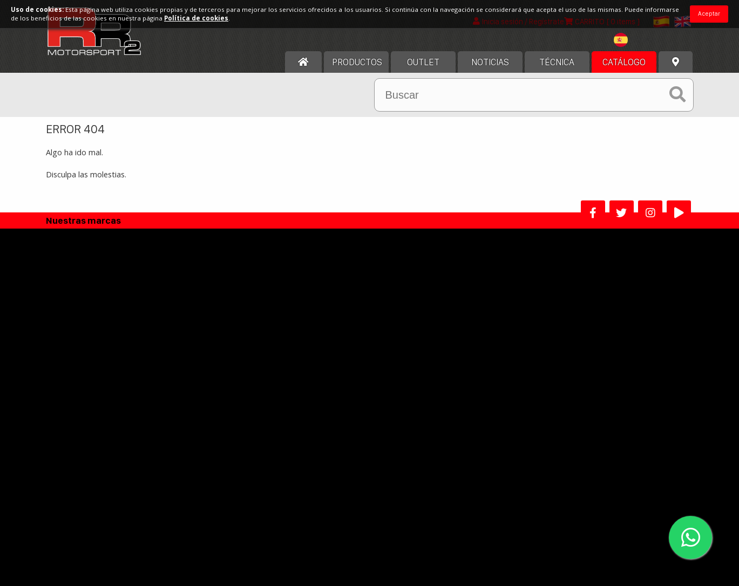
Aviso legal (297, 324)
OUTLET (423, 68)
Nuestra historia (90, 339)
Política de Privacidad (316, 371)
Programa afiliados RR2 (416, 428)
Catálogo (624, 68)
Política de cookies (311, 355)
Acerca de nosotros (97, 324)
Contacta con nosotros (103, 371)
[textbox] (637, 46)
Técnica (556, 68)
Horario (75, 355)
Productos (357, 68)
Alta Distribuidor (311, 428)
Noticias (490, 68)
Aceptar (709, 13)
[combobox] (637, 48)
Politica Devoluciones (316, 386)
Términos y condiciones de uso (333, 339)
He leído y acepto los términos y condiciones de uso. (373, 511)
